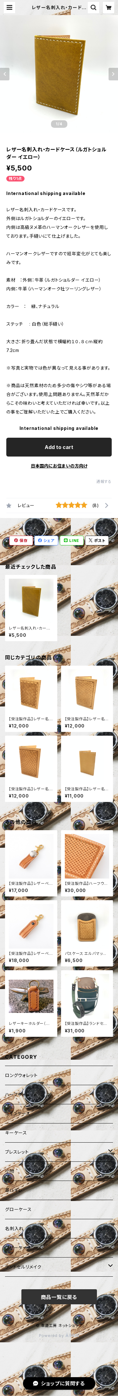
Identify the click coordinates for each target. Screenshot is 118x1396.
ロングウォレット (21, 1075)
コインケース (18, 1113)
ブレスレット (17, 1152)
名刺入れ (14, 1228)
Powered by (59, 1335)
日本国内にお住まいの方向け (59, 465)
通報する (104, 481)
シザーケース (18, 1247)
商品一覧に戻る (59, 1297)
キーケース (16, 1132)
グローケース (18, 1209)
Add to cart (59, 447)
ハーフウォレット (21, 1094)
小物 (9, 1171)
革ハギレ (13, 1190)
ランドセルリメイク (23, 1266)
